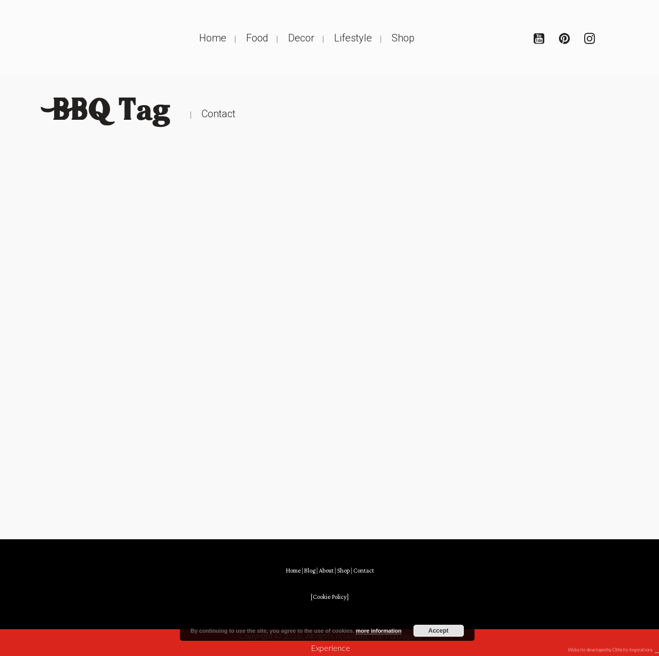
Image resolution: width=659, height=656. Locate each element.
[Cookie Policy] (330, 597)
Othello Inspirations (633, 649)
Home (293, 571)
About (326, 571)
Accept (439, 630)
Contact (363, 571)
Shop (343, 571)
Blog (309, 571)
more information (378, 631)
